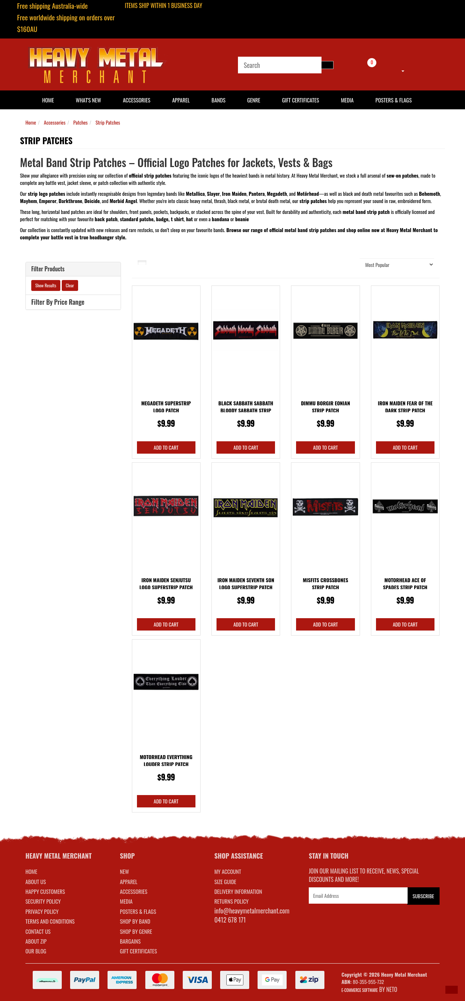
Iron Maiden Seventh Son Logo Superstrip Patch (245, 583)
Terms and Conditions (49, 921)
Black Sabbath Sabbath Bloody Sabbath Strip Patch (245, 410)
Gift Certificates (300, 100)
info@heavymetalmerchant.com (252, 910)
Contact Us (37, 931)
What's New (88, 100)
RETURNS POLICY (231, 901)
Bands (218, 100)
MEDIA (126, 901)
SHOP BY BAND (135, 921)
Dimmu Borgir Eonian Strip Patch (325, 406)
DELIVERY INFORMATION (238, 891)
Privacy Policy (41, 911)
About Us (35, 881)
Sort (346, 264)
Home (30, 122)
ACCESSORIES (133, 891)
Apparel (181, 100)
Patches (80, 122)
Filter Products (48, 269)
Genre (253, 100)
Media (347, 100)
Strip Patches (108, 122)
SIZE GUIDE (225, 881)
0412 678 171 (230, 919)
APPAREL (128, 881)
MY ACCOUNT (227, 871)
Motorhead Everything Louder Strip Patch (166, 760)
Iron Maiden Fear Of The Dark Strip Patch (405, 406)
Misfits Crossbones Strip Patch (325, 583)
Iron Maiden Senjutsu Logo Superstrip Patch (166, 583)
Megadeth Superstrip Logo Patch (166, 406)
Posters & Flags (393, 100)
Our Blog (35, 951)
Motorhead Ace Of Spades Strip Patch (405, 583)
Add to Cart (166, 447)
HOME (48, 100)
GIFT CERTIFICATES (138, 951)
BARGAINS (130, 941)
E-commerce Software (359, 990)
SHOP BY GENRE (136, 931)
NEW (124, 871)
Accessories (136, 100)
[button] (451, 990)
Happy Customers (45, 891)
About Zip (35, 941)
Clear (70, 285)
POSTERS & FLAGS (138, 911)
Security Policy (43, 901)
